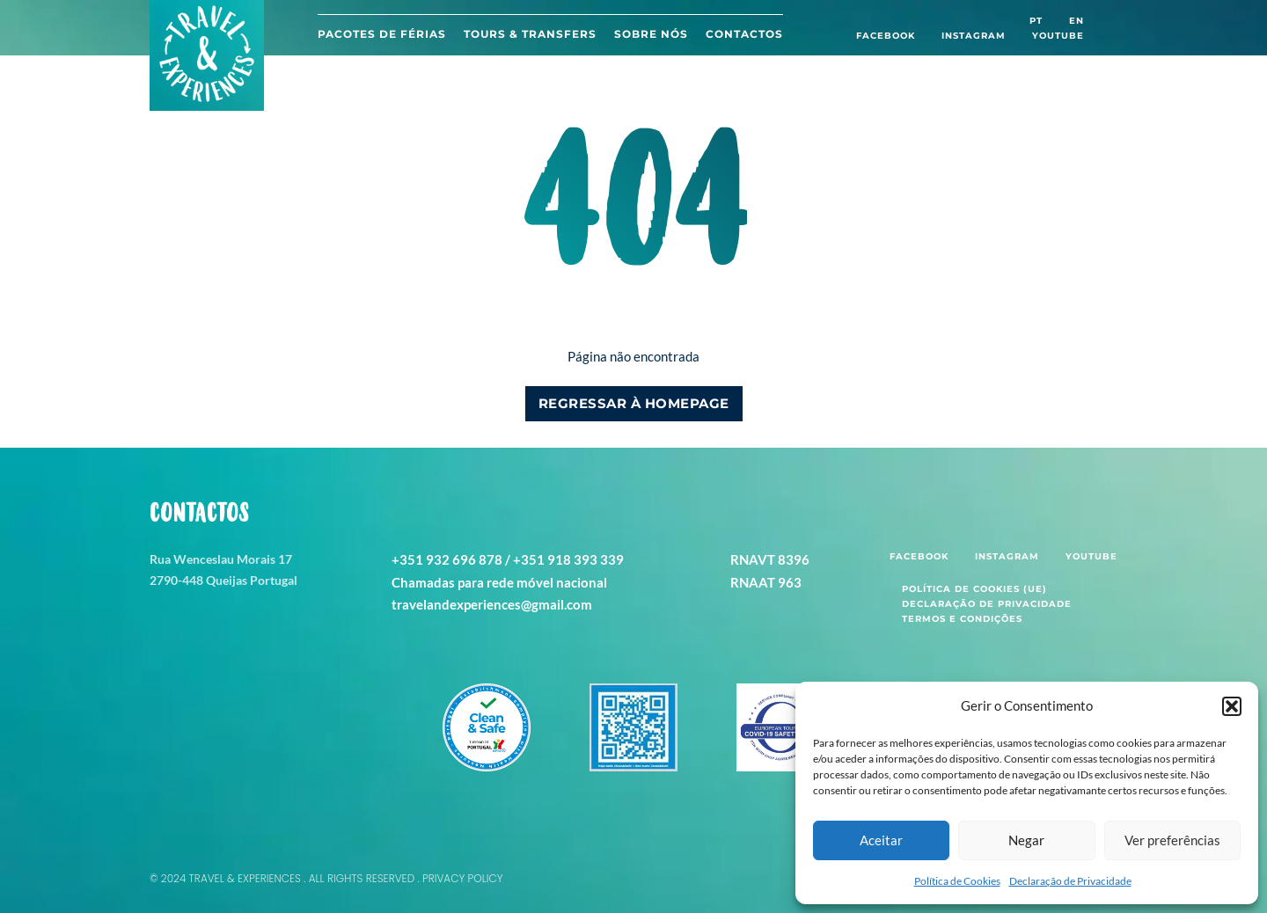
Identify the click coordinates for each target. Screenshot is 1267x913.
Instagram (973, 35)
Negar (1026, 840)
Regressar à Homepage (633, 403)
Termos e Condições (962, 618)
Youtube (1058, 35)
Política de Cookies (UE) (974, 589)
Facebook (885, 35)
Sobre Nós (651, 33)
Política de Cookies (957, 880)
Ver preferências (1172, 840)
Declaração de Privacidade (1070, 880)
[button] (1232, 706)
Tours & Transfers (530, 33)
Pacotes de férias (382, 33)
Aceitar (881, 840)
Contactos (744, 33)
